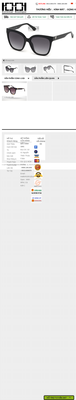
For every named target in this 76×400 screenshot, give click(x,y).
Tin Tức (10, 171)
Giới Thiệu (11, 144)
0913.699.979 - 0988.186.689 (51, 4)
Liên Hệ (10, 168)
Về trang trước (9, 60)
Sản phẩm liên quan (44, 78)
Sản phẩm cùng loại (14, 78)
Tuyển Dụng (11, 165)
